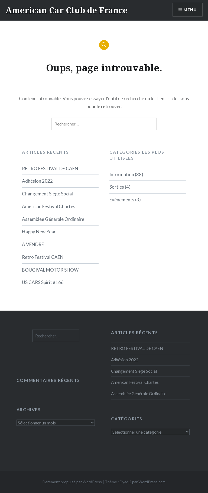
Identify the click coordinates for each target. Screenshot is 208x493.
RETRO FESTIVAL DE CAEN (50, 168)
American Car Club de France (66, 10)
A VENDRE (33, 244)
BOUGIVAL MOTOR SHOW (50, 270)
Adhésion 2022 (37, 181)
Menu (190, 9)
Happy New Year (39, 231)
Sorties (116, 187)
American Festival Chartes (48, 206)
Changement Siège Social (47, 193)
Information (121, 174)
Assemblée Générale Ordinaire (53, 219)
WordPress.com (151, 481)
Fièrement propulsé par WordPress (72, 481)
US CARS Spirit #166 (43, 282)
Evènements (121, 199)
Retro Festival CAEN (43, 257)
